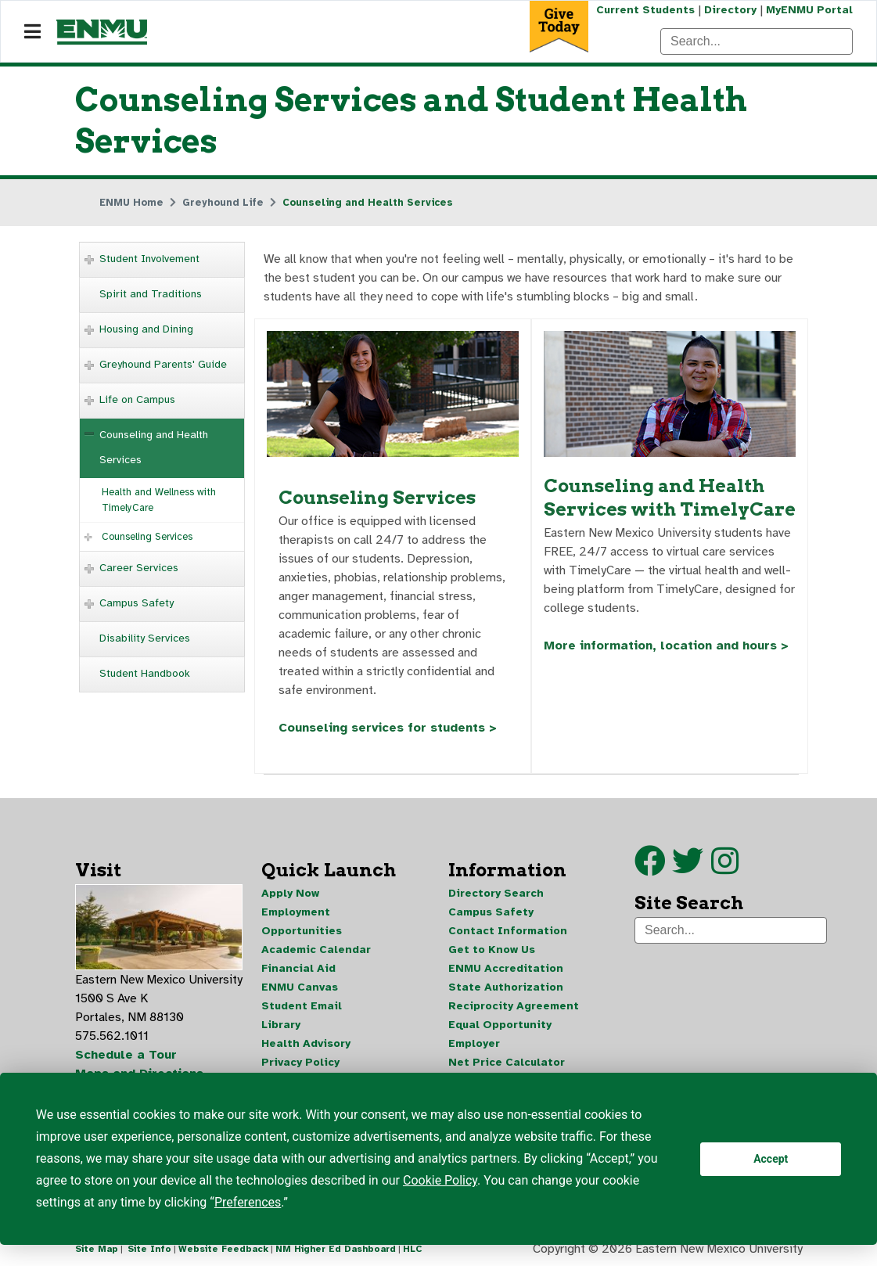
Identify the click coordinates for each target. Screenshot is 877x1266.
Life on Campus (137, 399)
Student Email (301, 1005)
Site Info (149, 1248)
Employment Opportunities (301, 921)
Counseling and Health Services (153, 447)
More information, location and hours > (666, 645)
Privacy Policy (300, 1062)
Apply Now (290, 893)
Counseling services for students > (388, 728)
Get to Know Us (491, 949)
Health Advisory (305, 1043)
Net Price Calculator (506, 1062)
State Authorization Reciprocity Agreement (513, 996)
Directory (730, 9)
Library (280, 1024)
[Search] (756, 41)
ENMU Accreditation (505, 968)
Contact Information (507, 930)
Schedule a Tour (126, 1055)
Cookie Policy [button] (440, 1180)
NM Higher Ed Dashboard (335, 1248)
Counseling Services (147, 536)
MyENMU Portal (809, 9)
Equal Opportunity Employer (500, 1034)
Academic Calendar (316, 949)
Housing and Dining (146, 329)
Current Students (645, 9)
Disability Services (144, 638)
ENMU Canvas (299, 987)
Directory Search (496, 893)
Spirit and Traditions (150, 293)
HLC (412, 1248)
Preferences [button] (247, 1202)
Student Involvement (149, 258)
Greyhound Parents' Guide (163, 364)
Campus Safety (136, 603)
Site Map (96, 1248)
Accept (770, 1159)
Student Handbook (144, 673)
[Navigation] (32, 32)
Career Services (138, 567)
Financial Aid (298, 968)
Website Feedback (223, 1248)
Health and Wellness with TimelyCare (159, 500)
